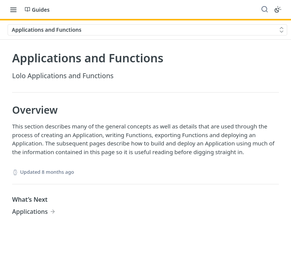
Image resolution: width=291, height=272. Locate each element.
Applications (30, 211)
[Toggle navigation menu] (13, 9)
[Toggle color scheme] (277, 9)
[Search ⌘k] (264, 9)
